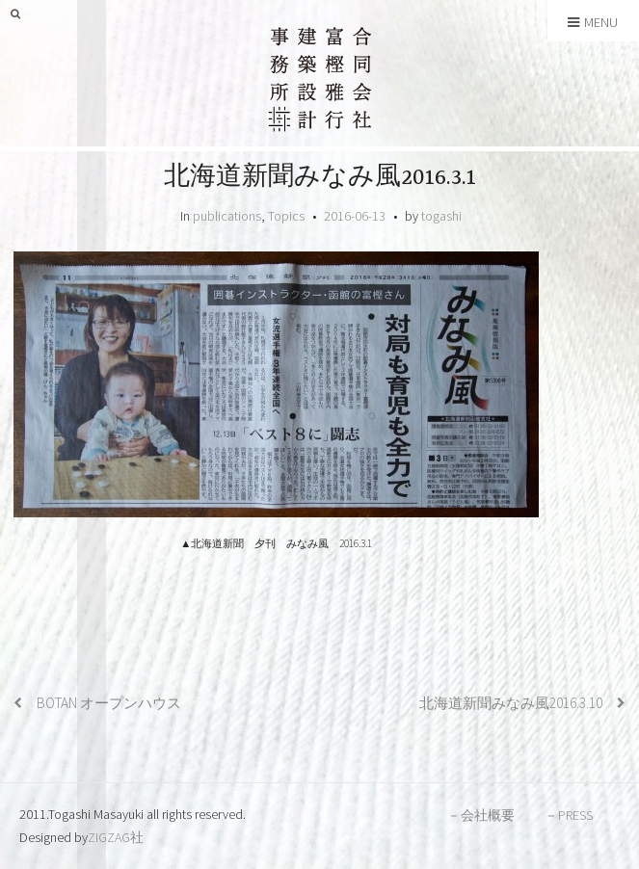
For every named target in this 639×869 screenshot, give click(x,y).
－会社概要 (481, 815)
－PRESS (569, 815)
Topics (286, 215)
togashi (441, 215)
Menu (593, 22)
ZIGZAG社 (116, 837)
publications (227, 215)
